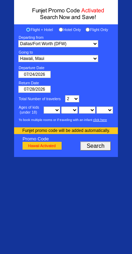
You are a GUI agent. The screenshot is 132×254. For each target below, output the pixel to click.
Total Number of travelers (40, 99)
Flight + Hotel (42, 30)
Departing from (31, 37)
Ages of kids (29, 107)
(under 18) (28, 112)
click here (100, 120)
